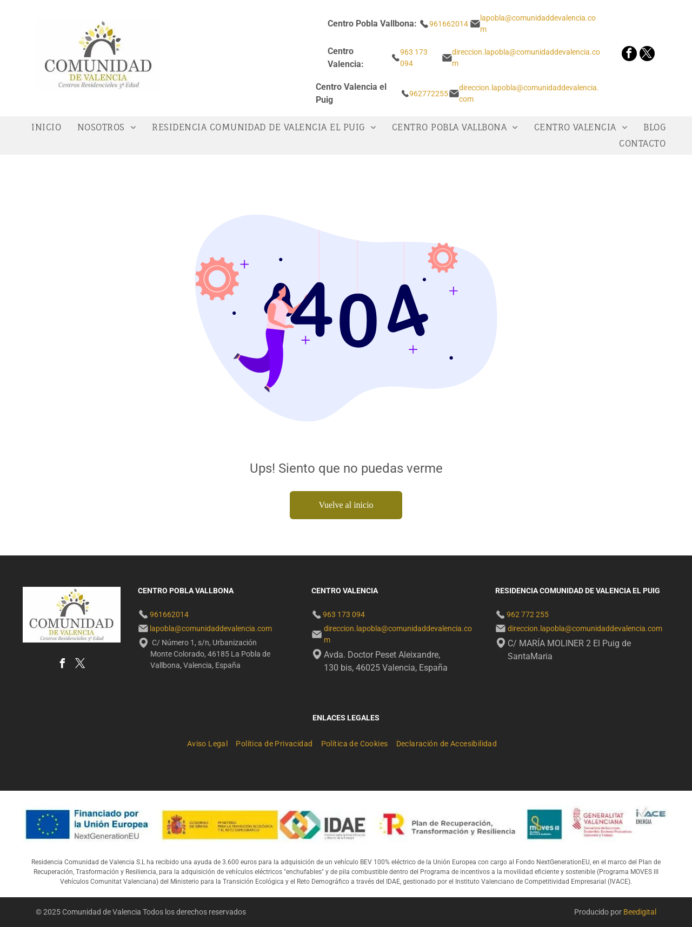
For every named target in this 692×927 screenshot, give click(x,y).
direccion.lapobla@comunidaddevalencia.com (585, 628)
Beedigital (639, 912)
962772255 (428, 93)
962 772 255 (528, 614)
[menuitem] (49, 127)
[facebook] (629, 55)
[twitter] (647, 55)
